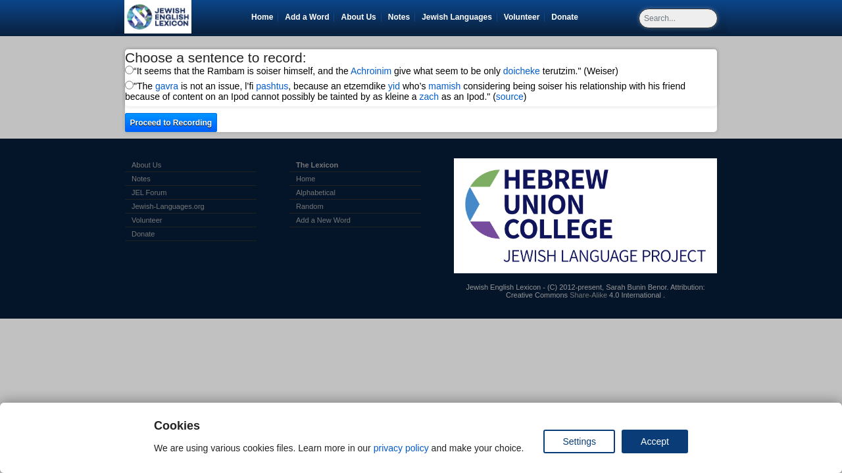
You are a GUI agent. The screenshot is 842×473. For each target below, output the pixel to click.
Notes (399, 17)
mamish (444, 86)
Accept (655, 441)
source (510, 96)
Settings (579, 441)
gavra (166, 86)
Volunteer (524, 17)
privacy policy (401, 448)
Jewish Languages (459, 17)
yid (394, 86)
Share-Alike (588, 295)
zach (429, 96)
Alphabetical (315, 192)
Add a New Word (323, 220)
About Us (358, 17)
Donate (567, 17)
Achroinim (371, 71)
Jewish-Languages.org (168, 206)
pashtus (272, 86)
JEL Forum (149, 192)
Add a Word (307, 17)
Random (310, 206)
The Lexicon (317, 165)
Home (262, 17)
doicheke (521, 71)
